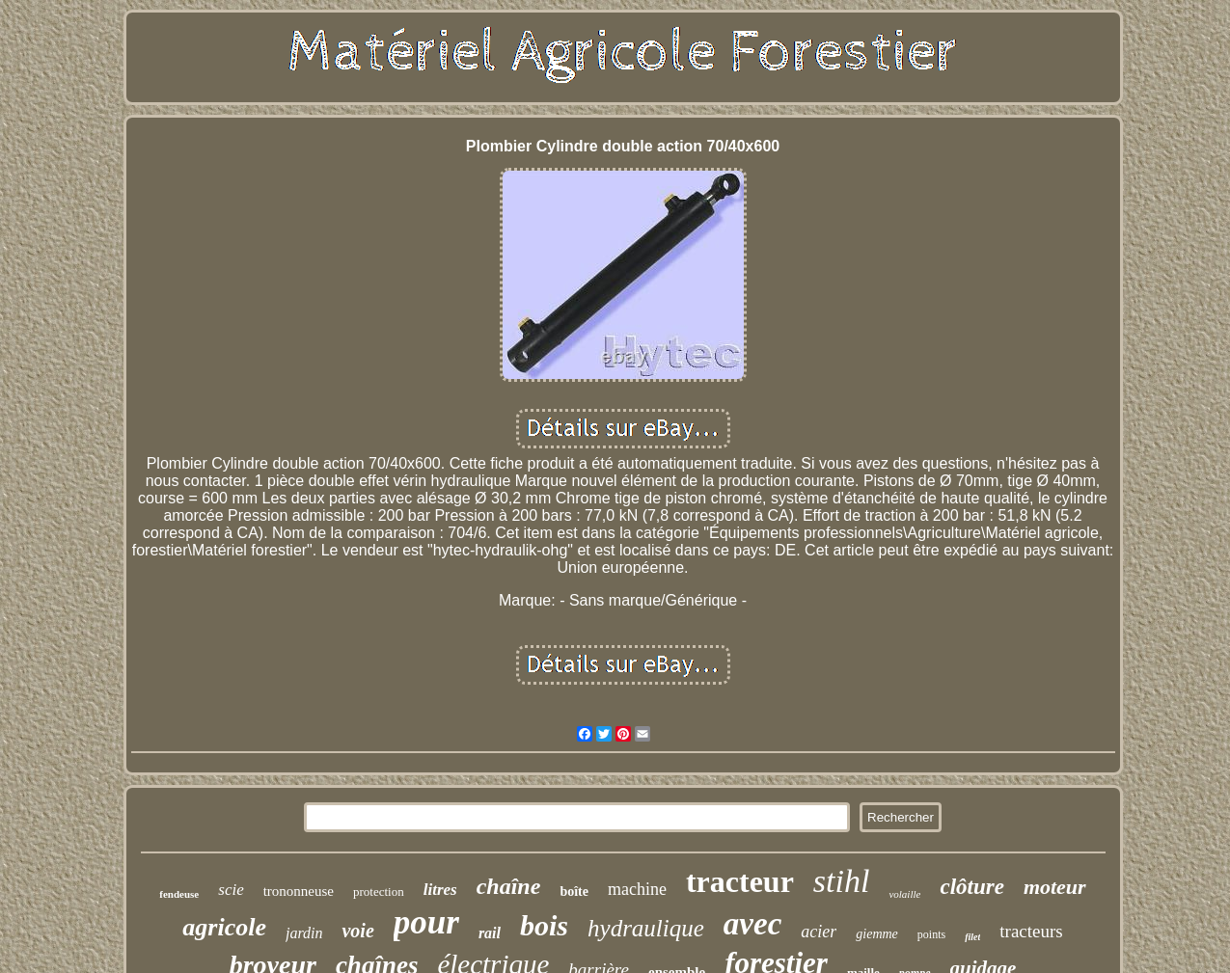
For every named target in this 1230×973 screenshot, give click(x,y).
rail (489, 933)
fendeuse (179, 894)
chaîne (509, 886)
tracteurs (1030, 931)
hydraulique (646, 928)
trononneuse (298, 891)
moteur (1055, 887)
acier (818, 931)
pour (426, 922)
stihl (841, 881)
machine (637, 889)
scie (230, 889)
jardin (304, 933)
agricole (224, 927)
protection (378, 891)
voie (357, 930)
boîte (574, 891)
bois (544, 925)
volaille (904, 894)
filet (972, 937)
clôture (971, 887)
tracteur (740, 881)
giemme (877, 934)
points (931, 934)
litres (440, 889)
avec (752, 923)
